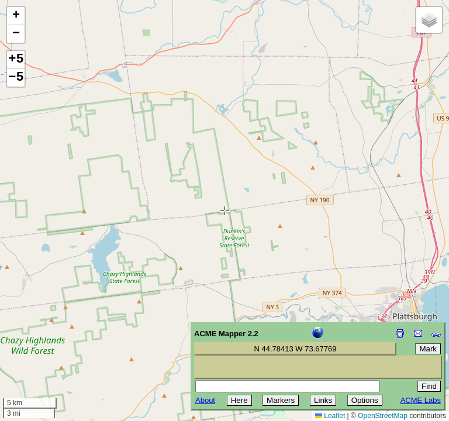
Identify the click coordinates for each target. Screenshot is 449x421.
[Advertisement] (62, 337)
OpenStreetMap (382, 416)
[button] (16, 16)
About (205, 400)
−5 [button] (15, 78)
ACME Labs (420, 400)
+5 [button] (15, 59)
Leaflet (330, 416)
